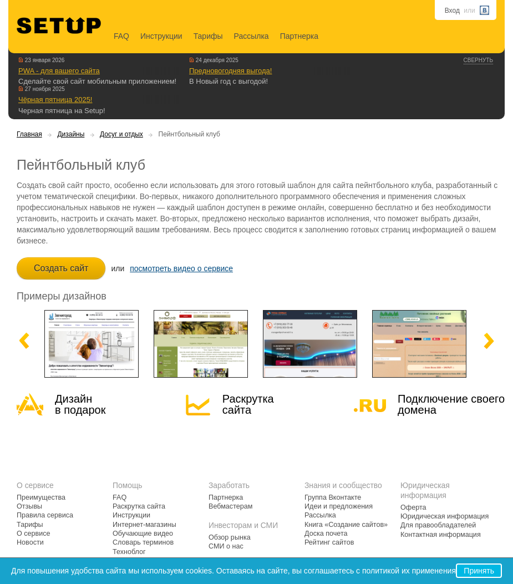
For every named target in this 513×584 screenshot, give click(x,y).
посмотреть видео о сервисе (181, 268)
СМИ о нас (226, 546)
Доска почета (326, 533)
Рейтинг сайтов (329, 542)
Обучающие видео (143, 533)
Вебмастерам (230, 506)
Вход (452, 10)
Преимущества (41, 497)
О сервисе (33, 533)
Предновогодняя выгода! (230, 71)
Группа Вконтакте (332, 497)
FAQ (121, 36)
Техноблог (129, 552)
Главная (29, 134)
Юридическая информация (444, 516)
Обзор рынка (230, 537)
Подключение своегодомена (451, 404)
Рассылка (251, 36)
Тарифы (208, 36)
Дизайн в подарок (80, 404)
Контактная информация (440, 535)
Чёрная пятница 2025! (55, 99)
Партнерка (299, 36)
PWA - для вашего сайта (59, 71)
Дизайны (70, 134)
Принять (479, 570)
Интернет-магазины (144, 525)
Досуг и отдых (121, 134)
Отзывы (29, 506)
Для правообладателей (438, 525)
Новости (30, 542)
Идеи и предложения (338, 506)
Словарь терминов (143, 542)
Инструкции (161, 36)
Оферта (413, 507)
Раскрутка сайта (248, 404)
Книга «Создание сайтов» (346, 525)
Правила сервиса (45, 515)
